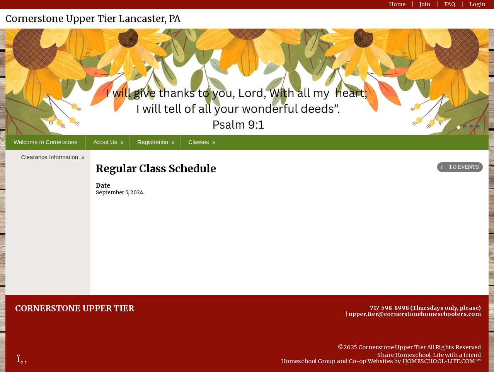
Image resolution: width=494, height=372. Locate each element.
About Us (110, 142)
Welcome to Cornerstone (46, 142)
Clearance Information (53, 157)
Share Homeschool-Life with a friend (429, 355)
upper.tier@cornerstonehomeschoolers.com (415, 314)
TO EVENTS (460, 167)
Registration (156, 142)
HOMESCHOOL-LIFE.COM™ (441, 361)
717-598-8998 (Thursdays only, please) (425, 307)
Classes (202, 142)
